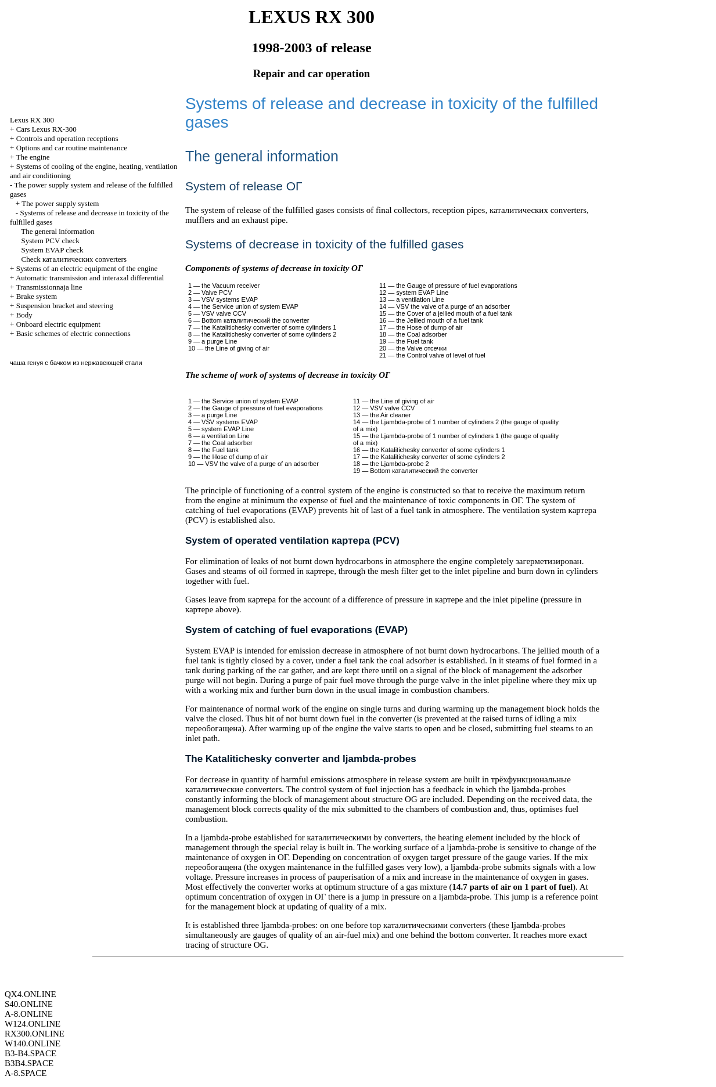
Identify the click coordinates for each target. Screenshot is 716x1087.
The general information (57, 231)
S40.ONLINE (29, 1004)
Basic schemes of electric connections (73, 333)
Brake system (36, 296)
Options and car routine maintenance (71, 147)
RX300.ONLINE (34, 1033)
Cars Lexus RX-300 (46, 129)
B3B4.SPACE (29, 1063)
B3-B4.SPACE (30, 1053)
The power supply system (60, 203)
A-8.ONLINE (29, 1014)
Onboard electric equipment (58, 324)
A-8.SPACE (25, 1073)
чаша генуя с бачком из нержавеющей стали (76, 362)
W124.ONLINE (32, 1023)
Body (24, 314)
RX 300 (32, 119)
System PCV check (50, 240)
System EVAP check (52, 249)
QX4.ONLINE (30, 994)
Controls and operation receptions (67, 138)
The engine (32, 157)
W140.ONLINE (32, 1043)
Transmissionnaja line (49, 287)
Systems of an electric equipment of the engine (87, 268)
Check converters (74, 259)
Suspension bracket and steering (64, 305)
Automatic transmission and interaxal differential (90, 277)
